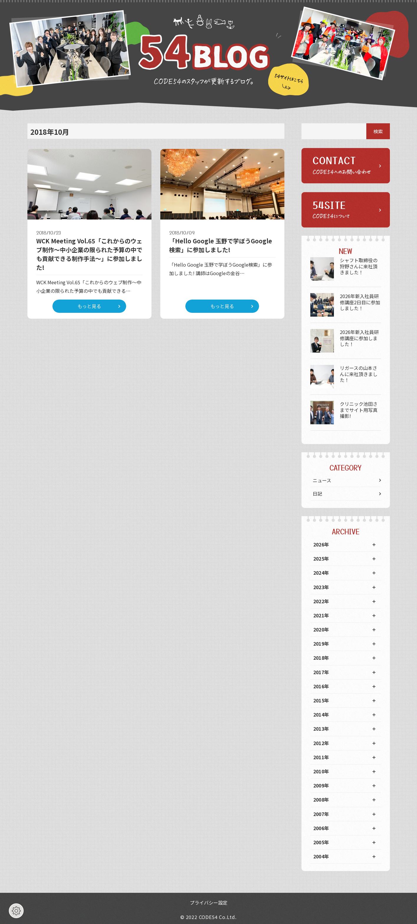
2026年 (321, 544)
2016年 (321, 686)
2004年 (321, 856)
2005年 (321, 842)
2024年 (321, 572)
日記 (317, 493)
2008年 (321, 799)
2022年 (321, 601)
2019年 (321, 643)
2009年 (321, 785)
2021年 (321, 615)
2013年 (321, 728)
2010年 (321, 771)
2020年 (321, 629)
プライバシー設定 (209, 902)
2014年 (321, 714)
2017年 (321, 672)
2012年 (321, 743)
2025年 (321, 558)
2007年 (321, 813)
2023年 (321, 587)
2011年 (321, 757)
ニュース (322, 480)
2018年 (321, 657)
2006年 (321, 828)
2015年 (321, 700)
